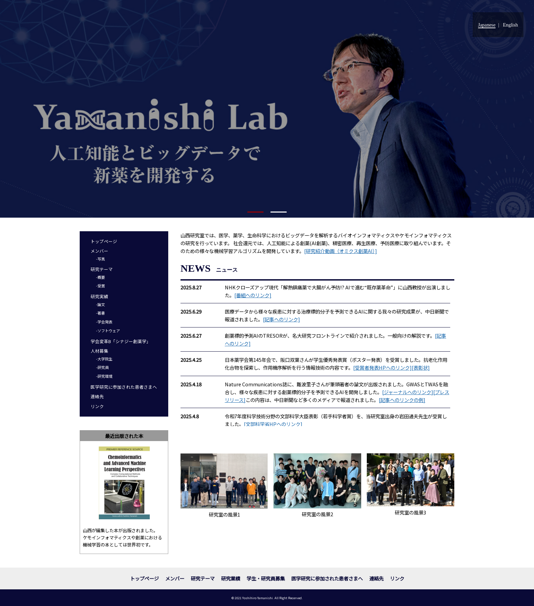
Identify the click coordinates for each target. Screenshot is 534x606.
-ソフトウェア (108, 330)
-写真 (100, 259)
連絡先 (97, 396)
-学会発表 (104, 321)
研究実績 (99, 296)
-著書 (100, 313)
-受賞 (100, 285)
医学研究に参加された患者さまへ (124, 387)
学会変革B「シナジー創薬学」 (121, 341)
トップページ (104, 241)
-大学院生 (104, 358)
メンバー (99, 251)
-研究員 (102, 367)
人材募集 (99, 351)
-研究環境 (104, 376)
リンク (97, 406)
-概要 (100, 277)
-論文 (100, 304)
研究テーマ (102, 269)
